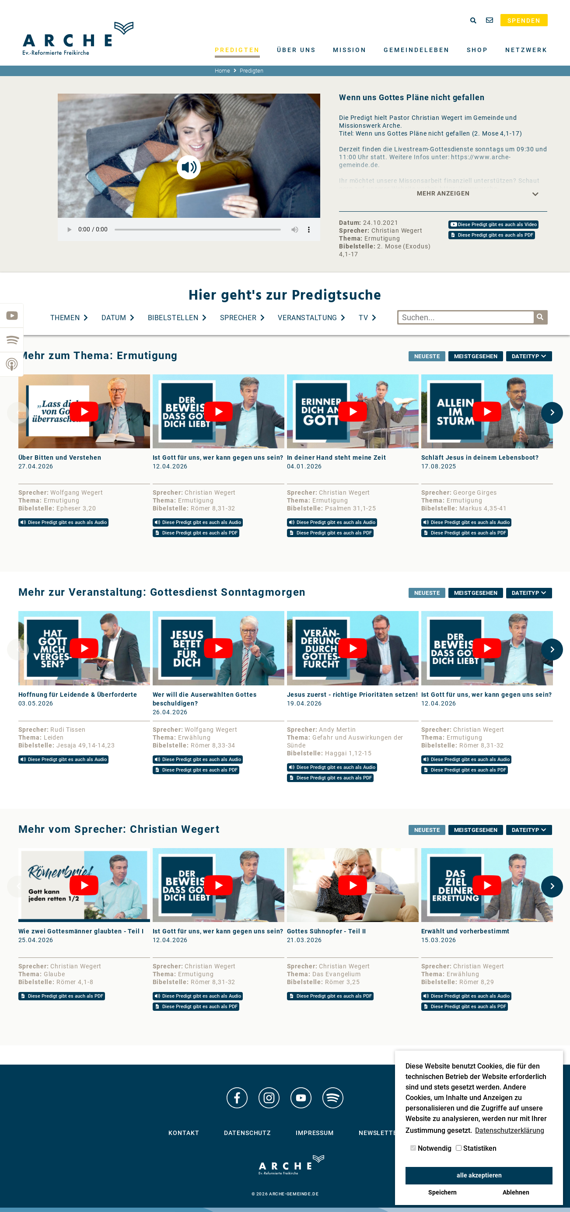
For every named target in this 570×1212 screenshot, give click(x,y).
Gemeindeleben (417, 49)
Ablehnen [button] (516, 1192)
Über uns (296, 49)
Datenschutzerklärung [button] (509, 1130)
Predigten (237, 49)
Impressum (315, 1132)
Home (222, 70)
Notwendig (430, 1148)
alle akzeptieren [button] (479, 1175)
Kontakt (183, 1132)
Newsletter (380, 1132)
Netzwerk (526, 49)
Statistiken (476, 1148)
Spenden (524, 20)
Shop (477, 49)
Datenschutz (247, 1132)
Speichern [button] (442, 1192)
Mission (350, 49)
